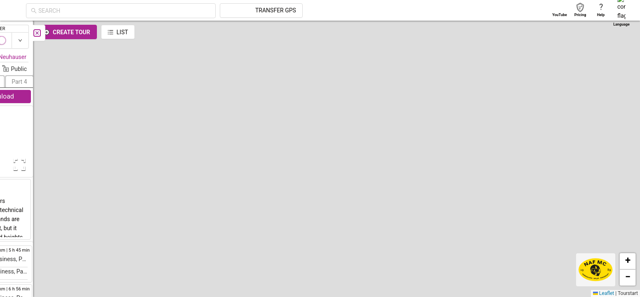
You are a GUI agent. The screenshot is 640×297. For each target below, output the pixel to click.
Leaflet (603, 293)
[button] (410, 50)
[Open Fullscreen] (164, 165)
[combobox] (199, 10)
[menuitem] (16, 30)
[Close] (183, 33)
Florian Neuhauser (149, 57)
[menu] (16, 115)
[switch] (604, 40)
